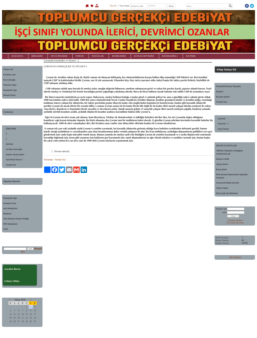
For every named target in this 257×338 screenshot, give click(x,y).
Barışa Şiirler (221, 169)
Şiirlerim (9, 144)
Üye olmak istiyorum (235, 223)
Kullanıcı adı (221, 209)
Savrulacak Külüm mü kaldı (227, 183)
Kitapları (219, 91)
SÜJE (5, 229)
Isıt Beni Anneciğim (14, 149)
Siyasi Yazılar (223, 129)
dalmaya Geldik (222, 159)
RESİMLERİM (119, 56)
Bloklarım (7, 213)
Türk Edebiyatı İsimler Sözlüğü (16, 219)
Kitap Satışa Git (226, 69)
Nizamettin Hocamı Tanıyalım (228, 86)
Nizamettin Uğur (10, 90)
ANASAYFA (17, 56)
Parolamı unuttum (235, 220)
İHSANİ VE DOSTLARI (226, 145)
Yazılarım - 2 (223, 123)
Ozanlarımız (8, 112)
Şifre (224, 212)
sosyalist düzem (12, 269)
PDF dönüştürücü (10, 224)
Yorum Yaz (60, 159)
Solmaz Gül (8, 69)
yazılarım (221, 118)
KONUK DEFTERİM (144, 56)
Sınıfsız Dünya (222, 188)
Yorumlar (48, 159)
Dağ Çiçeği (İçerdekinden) (227, 193)
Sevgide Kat (11, 165)
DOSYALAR (98, 56)
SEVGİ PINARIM (59, 56)
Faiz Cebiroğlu (9, 80)
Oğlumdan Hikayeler (11, 181)
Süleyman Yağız (9, 85)
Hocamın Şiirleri (223, 97)
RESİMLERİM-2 (170, 56)
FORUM (80, 56)
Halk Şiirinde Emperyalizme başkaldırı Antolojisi (232, 176)
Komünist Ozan (9, 203)
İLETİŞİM (190, 56)
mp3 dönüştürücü (10, 208)
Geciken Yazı (221, 102)
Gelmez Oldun (11, 281)
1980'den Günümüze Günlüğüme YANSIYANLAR (229, 152)
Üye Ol (113, 5)
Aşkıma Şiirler (222, 164)
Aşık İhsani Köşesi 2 (14, 159)
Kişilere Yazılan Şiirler (15, 154)
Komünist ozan (9, 74)
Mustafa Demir (9, 95)
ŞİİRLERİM (36, 56)
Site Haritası (235, 257)
